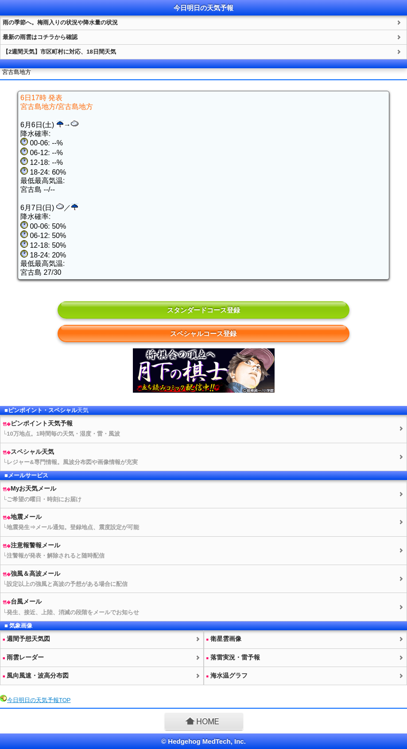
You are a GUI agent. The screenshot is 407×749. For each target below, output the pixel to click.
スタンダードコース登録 (203, 310)
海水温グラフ (227, 675)
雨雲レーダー (23, 657)
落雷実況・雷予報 (233, 657)
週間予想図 (26, 638)
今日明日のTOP (39, 700)
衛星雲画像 (223, 638)
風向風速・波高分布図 (36, 675)
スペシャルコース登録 (203, 333)
